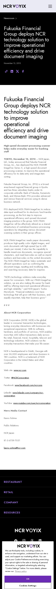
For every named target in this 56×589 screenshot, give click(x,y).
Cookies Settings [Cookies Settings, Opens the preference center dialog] (27, 585)
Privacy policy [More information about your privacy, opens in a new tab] (21, 571)
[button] (50, 6)
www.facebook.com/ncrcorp (28, 385)
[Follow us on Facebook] (15, 540)
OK (27, 578)
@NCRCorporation (20, 377)
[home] (14, 6)
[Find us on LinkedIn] (40, 540)
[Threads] (32, 540)
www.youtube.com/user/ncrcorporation (31, 403)
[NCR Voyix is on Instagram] (23, 540)
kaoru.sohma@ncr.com (14, 448)
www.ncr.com (20, 370)
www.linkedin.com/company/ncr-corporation (24, 394)
